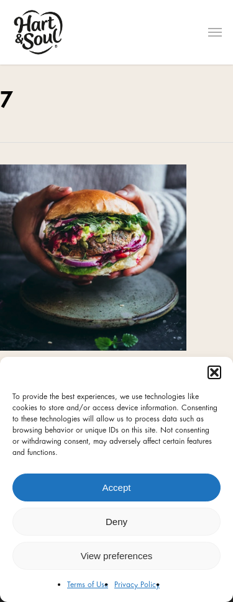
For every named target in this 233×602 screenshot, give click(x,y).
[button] (214, 372)
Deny (116, 521)
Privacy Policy (137, 584)
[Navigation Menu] (215, 32)
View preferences (117, 555)
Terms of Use (87, 584)
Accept (117, 487)
